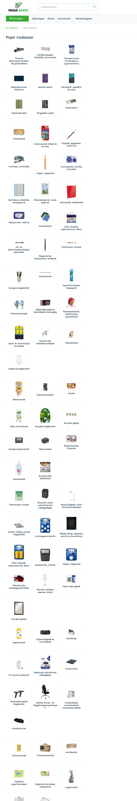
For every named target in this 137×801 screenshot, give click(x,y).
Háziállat (36, 697)
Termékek (17, 18)
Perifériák (57, 547)
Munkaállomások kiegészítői (16, 614)
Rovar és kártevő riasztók (77, 671)
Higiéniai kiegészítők (57, 325)
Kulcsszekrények (16, 298)
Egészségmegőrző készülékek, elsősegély (36, 297)
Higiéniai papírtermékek (77, 641)
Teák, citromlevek (77, 355)
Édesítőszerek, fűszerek (16, 406)
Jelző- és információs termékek (77, 299)
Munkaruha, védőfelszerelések (16, 325)
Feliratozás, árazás (57, 229)
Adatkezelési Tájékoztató (17, 772)
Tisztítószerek (16, 641)
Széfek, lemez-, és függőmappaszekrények (37, 617)
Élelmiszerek (16, 355)
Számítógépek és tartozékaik (36, 549)
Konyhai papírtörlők (57, 382)
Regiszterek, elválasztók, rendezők (36, 237)
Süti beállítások (100, 735)
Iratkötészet (57, 204)
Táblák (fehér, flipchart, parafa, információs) (36, 469)
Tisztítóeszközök (36, 641)
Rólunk (51, 18)
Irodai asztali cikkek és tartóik (36, 147)
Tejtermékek (77, 381)
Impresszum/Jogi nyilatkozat (19, 777)
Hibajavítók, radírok (36, 202)
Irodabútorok (77, 614)
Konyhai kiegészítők (77, 238)
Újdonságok (38, 18)
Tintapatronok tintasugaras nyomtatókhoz (57, 63)
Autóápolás (57, 637)
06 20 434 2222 (21, 740)
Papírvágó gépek (77, 492)
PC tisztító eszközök (77, 553)
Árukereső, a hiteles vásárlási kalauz (85, 782)
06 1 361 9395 (23, 735)
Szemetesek (36, 324)
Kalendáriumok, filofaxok (16, 90)
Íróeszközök (16, 140)
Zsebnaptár (37, 109)
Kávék (57, 349)
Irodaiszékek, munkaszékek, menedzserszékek (57, 617)
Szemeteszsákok (36, 350)
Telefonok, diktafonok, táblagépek (16, 584)
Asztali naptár (36, 89)
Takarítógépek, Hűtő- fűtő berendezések (57, 437)
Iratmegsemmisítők (16, 470)
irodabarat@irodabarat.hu (27, 744)
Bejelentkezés (98, 724)
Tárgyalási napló (16, 114)
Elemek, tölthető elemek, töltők (57, 497)
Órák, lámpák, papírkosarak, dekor (77, 205)
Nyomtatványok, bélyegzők (36, 267)
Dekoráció (16, 697)
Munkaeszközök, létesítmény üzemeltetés (57, 299)
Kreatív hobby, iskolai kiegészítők (77, 437)
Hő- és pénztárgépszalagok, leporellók (16, 230)
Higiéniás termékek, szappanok (16, 671)
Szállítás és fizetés (14, 762)
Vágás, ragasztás (16, 178)
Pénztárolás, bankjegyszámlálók (36, 494)
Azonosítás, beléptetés (16, 206)
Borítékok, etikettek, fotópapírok (57, 176)
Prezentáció (37, 580)
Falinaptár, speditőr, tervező (57, 90)
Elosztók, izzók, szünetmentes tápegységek (36, 437)
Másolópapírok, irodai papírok (77, 177)
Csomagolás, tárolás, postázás (37, 173)
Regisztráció (97, 729)
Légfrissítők (37, 674)
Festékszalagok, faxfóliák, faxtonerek (36, 59)
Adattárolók (16, 551)
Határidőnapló (77, 89)
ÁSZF (8, 767)
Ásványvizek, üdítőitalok (57, 409)
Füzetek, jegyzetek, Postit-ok (57, 146)
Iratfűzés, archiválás (77, 142)
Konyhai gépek (36, 381)
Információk (65, 18)
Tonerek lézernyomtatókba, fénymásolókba (16, 61)
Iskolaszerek (16, 257)
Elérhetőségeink (84, 18)
